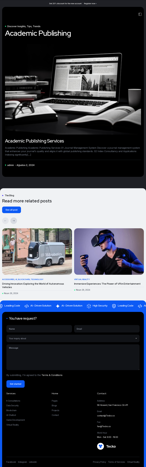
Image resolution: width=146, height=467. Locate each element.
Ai (16, 279)
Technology (37, 279)
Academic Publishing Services (34, 141)
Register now (90, 3)
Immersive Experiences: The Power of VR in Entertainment (107, 283)
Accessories (8, 279)
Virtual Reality (82, 279)
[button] (13, 220)
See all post (12, 210)
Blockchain (24, 279)
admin (10, 165)
